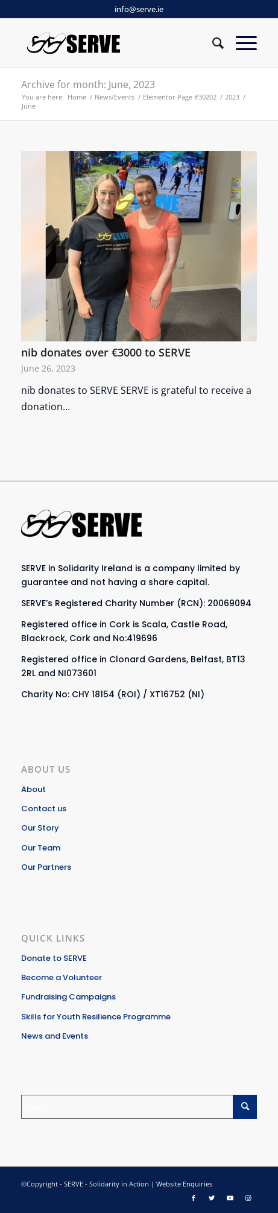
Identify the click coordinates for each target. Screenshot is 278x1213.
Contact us (43, 808)
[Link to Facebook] (194, 1198)
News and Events (54, 1036)
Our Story (40, 828)
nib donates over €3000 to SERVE (106, 352)
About (33, 789)
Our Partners (46, 867)
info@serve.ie (139, 9)
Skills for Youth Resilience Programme (96, 1016)
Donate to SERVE (54, 958)
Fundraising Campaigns (68, 996)
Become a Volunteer (61, 977)
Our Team (40, 848)
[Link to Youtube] (230, 1198)
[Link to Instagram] (248, 1198)
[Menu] (240, 43)
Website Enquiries (184, 1183)
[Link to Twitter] (212, 1198)
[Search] (212, 43)
